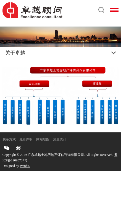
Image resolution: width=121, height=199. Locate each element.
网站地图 (42, 139)
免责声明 (26, 139)
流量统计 (59, 139)
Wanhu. (25, 166)
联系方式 (9, 139)
